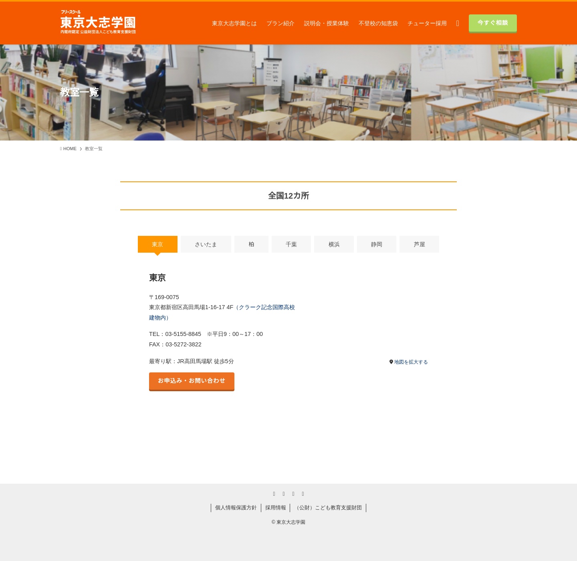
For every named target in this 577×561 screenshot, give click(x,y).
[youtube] (283, 493)
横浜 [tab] (334, 244)
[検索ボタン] (458, 23)
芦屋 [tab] (419, 244)
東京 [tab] (157, 244)
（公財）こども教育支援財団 (328, 508)
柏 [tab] (251, 244)
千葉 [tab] (291, 244)
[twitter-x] (274, 493)
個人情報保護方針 (236, 508)
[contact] (303, 493)
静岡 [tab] (376, 244)
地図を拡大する (411, 362)
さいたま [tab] (206, 244)
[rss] (293, 493)
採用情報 (275, 508)
